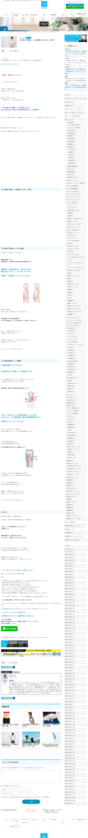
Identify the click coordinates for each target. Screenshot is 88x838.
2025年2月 (69, 587)
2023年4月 (69, 649)
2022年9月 (69, 669)
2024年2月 (69, 621)
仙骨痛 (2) (71, 153)
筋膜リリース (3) (71, 503)
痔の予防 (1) (71, 445)
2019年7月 (69, 776)
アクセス (73, 15)
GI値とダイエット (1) (72, 182)
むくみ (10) (70, 349)
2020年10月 (69, 734)
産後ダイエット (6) (72, 223)
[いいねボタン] (3, 52)
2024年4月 (69, 615)
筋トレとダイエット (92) (74, 225)
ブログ (63, 15)
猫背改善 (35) (71, 146)
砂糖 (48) (70, 294)
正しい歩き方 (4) (71, 490)
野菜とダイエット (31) (73, 307)
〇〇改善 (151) (70, 124)
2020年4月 (69, 751)
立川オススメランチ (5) (73, 495)
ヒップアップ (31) (72, 340)
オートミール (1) (72, 239)
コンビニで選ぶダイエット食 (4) (76, 258)
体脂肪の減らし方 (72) (73, 212)
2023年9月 (69, 635)
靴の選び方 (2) (70, 514)
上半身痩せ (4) (71, 351)
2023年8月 (69, 638)
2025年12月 (69, 564)
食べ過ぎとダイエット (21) (74, 313)
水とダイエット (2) (72, 288)
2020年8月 (69, 740)
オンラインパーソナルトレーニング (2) (76, 100)
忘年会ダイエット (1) (73, 473)
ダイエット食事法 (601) (73, 231)
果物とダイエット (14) (73, 285)
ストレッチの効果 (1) (73, 415)
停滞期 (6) (70, 217)
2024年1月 (69, 624)
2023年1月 (69, 658)
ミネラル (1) (71, 420)
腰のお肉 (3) (71, 393)
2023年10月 (69, 632)
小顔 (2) (70, 376)
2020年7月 (69, 743)
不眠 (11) (70, 423)
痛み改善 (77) (71, 148)
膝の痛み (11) (72, 162)
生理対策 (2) (71, 440)
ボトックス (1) (70, 396)
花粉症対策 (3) (71, 456)
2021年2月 (69, 723)
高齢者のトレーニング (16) (73, 520)
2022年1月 (69, 692)
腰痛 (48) (71, 159)
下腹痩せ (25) (71, 357)
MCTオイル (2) (71, 236)
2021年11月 (69, 697)
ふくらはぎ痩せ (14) (73, 343)
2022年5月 (69, 680)
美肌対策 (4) (70, 506)
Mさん (23, 584)
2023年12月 (69, 627)
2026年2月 (69, 559)
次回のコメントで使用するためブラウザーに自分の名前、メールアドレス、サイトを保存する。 (26, 798)
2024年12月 (69, 593)
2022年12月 (69, 661)
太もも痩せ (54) (72, 371)
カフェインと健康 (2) (73, 412)
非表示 (13, 677)
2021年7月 (69, 709)
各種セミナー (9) (70, 530)
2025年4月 (69, 581)
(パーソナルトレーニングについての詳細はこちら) (14, 614)
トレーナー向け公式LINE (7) (73, 118)
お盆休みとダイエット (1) (74, 467)
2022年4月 (69, 683)
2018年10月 (69, 802)
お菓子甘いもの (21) (73, 247)
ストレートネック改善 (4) (74, 129)
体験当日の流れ (25, 824)
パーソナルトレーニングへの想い (14, 15)
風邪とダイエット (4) (73, 228)
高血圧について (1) (71, 517)
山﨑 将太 (11, 682)
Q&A (44, 15)
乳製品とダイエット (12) (74, 272)
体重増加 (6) (71, 214)
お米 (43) (70, 245)
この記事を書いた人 (7, 673)
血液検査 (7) (70, 509)
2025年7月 (69, 573)
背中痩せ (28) (71, 387)
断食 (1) (70, 280)
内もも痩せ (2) (71, 368)
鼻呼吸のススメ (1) (72, 179)
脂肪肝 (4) (70, 453)
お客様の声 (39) (70, 103)
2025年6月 (69, 576)
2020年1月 (69, 759)
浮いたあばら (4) (72, 379)
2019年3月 (69, 788)
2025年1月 (69, 590)
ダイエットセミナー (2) (73, 201)
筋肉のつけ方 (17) (71, 498)
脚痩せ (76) (70, 390)
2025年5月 (69, 579)
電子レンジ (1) (71, 459)
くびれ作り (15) (72, 332)
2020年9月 (69, 737)
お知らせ (63, 824)
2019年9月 (69, 771)
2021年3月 (69, 720)
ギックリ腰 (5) (72, 151)
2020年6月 (69, 745)
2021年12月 (69, 694)
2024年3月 (69, 618)
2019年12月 (69, 762)
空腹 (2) (70, 296)
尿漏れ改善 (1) (71, 140)
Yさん (40, 582)
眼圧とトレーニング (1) (74, 448)
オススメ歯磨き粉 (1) (73, 409)
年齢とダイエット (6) (72, 479)
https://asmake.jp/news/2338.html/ (10, 65)
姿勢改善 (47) (71, 374)
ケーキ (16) (70, 253)
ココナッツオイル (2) (73, 256)
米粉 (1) (70, 299)
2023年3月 (69, 652)
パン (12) (70, 261)
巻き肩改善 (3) (71, 143)
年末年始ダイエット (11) (74, 470)
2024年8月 (69, 604)
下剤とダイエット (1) (72, 399)
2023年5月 (69, 646)
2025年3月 (69, 584)
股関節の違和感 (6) (72, 168)
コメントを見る (13, 52)
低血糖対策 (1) (71, 426)
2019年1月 (69, 793)
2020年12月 (69, 728)
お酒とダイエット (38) (73, 250)
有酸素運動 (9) (70, 481)
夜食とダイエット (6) (73, 277)
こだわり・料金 (24, 15)
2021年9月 (69, 703)
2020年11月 (69, 731)
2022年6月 (69, 677)
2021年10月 (69, 700)
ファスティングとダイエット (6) (76, 269)
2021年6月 (69, 711)
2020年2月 (69, 757)
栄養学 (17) (69, 487)
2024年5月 (69, 612)
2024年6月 (69, 610)
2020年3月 (69, 754)
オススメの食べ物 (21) (73, 242)
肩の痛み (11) (72, 156)
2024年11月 (69, 596)
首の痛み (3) (72, 164)
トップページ (5, 15)
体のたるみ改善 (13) (73, 362)
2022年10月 (69, 666)
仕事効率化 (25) (71, 404)
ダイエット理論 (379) (72, 204)
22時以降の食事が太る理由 (10, 811)
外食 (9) (70, 274)
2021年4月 (69, 717)
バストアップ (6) (72, 338)
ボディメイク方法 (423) (73, 327)
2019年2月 (69, 791)
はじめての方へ (34, 15)
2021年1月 (69, 726)
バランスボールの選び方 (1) (74, 324)
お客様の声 (53, 15)
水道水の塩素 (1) (72, 437)
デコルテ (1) (71, 335)
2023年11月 (69, 629)
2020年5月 (69, 748)
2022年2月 (69, 689)
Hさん (27, 584)
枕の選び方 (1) (70, 484)
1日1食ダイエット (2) (73, 234)
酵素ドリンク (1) (72, 305)
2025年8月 (69, 570)
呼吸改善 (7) (71, 137)
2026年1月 (69, 562)
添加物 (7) (70, 291)
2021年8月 (69, 706)
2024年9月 (69, 601)
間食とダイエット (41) (73, 310)
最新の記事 (17, 673)
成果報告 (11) (69, 534)
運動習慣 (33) (70, 512)
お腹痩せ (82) (71, 329)
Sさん (29, 586)
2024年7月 (69, 607)
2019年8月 (69, 774)
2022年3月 (69, 686)
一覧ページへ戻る (31, 812)
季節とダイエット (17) (72, 465)
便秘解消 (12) (71, 429)
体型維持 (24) (71, 365)
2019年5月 (69, 782)
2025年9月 (69, 567)
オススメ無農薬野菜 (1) (73, 190)
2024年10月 (69, 598)
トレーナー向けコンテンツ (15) (74, 114)
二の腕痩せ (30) (72, 360)
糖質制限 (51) (71, 302)
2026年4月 (69, 553)
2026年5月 (69, 550)
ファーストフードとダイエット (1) (76, 265)
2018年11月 (69, 799)
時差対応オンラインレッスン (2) (74, 538)
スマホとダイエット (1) (73, 198)
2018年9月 (69, 805)
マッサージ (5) (71, 206)
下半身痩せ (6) (71, 354)
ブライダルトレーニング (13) (75, 346)
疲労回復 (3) (71, 442)
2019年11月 (69, 765)
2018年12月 (69, 796)
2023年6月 (69, 644)
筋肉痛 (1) (69, 501)
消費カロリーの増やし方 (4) (75, 220)
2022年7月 (69, 675)
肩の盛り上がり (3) (72, 385)
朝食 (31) (70, 283)
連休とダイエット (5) (73, 475)
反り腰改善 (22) (72, 134)
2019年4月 (69, 785)
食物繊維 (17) (71, 316)
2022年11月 (69, 663)
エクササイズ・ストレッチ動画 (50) (76, 184)
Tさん (44, 582)
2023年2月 (69, 655)
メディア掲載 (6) (70, 523)
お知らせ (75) (69, 107)
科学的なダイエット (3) (73, 492)
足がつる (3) (71, 176)
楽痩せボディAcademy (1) (72, 541)
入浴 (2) (70, 431)
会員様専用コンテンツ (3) (72, 527)
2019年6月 (69, 779)
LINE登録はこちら (75, 7)
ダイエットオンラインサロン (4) (74, 110)
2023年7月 (69, 641)
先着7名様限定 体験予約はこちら (75, 5)
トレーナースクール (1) (73, 319)
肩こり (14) (70, 170)
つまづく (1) (71, 418)
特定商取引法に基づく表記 (15, 828)
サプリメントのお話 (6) (73, 193)
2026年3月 (69, 556)
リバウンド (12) (72, 209)
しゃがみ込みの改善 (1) (74, 126)
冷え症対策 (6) (71, 434)
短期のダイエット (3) (73, 451)
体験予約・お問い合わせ (83, 15)
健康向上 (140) (70, 407)
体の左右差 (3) (71, 132)
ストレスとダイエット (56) (73, 195)
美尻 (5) (70, 382)
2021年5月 (69, 714)
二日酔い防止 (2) (71, 401)
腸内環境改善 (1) (72, 173)
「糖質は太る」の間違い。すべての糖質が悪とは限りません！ (50, 812)
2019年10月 (69, 768)
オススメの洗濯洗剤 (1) (73, 187)
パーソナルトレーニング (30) (74, 322)
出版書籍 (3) (70, 462)
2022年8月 (69, 672)
